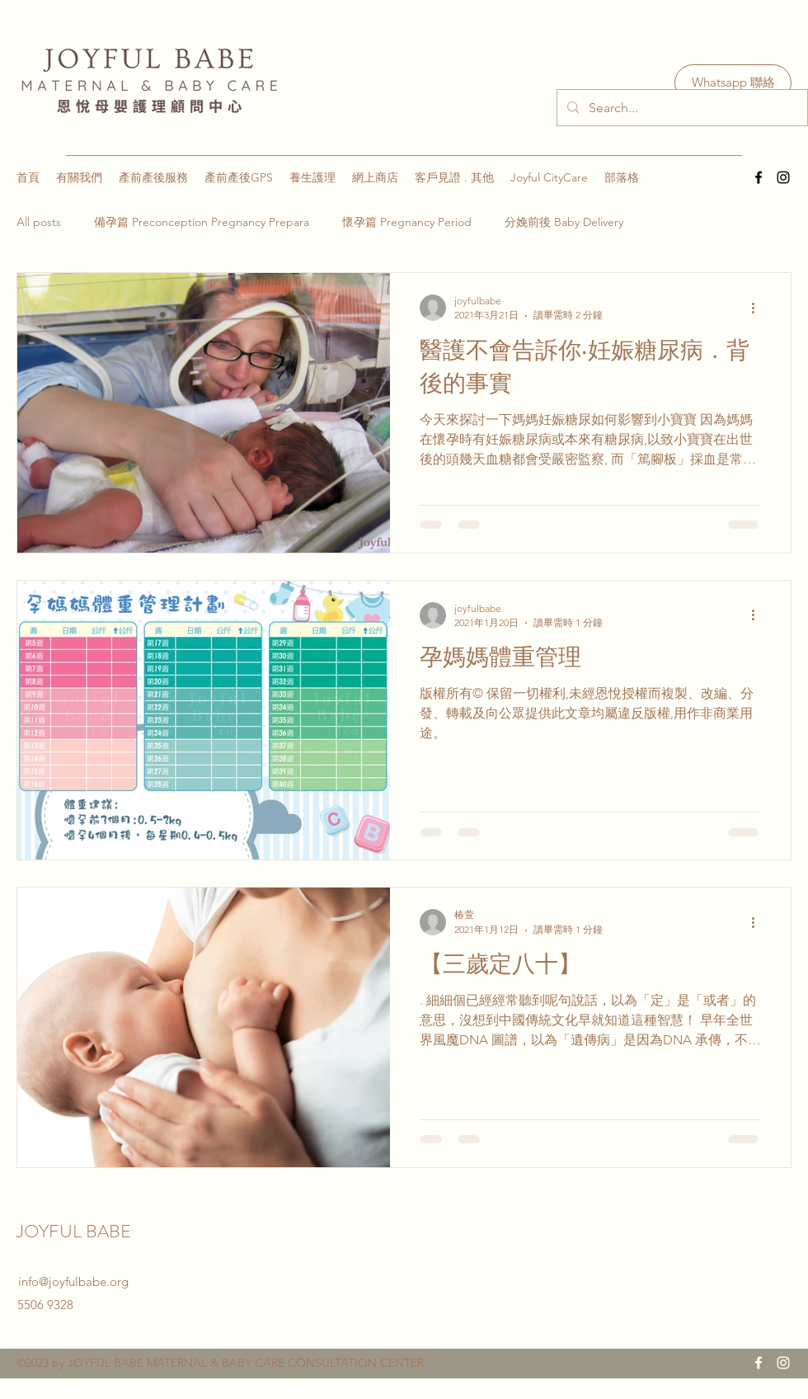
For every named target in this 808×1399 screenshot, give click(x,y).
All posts (38, 221)
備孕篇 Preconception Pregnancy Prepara (201, 221)
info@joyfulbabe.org (73, 1281)
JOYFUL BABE (75, 1231)
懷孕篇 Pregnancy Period (407, 221)
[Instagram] (783, 177)
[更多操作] (758, 308)
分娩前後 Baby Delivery (564, 221)
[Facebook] (758, 177)
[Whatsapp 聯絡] (733, 82)
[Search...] (681, 108)
